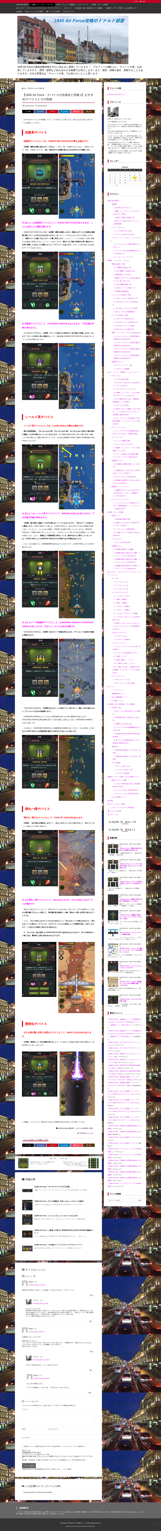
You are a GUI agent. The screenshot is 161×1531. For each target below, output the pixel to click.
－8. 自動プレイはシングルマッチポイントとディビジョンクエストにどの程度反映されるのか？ (126, 626)
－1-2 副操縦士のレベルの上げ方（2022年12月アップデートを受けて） (126, 472)
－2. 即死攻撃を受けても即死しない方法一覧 (126, 719)
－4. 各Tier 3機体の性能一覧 (122, 284)
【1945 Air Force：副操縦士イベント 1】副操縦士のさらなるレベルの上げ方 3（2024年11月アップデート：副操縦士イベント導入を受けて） (124, 1022)
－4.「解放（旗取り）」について (123, 660)
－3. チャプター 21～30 (120, 589)
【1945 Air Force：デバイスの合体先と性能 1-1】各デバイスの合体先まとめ (130, 883)
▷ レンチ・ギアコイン (117, 227)
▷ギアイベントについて (118, 427)
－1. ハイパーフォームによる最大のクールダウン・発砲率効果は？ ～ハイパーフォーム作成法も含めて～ (126, 505)
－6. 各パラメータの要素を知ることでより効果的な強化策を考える (126, 741)
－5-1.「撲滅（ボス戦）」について (124, 663)
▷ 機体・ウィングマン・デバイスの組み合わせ (125, 333)
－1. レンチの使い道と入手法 (122, 231)
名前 (24, 1429)
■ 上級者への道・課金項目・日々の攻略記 (121, 704)
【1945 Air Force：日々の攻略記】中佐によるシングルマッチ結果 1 (59, 1201)
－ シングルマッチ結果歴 (121, 773)
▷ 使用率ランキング (117, 362)
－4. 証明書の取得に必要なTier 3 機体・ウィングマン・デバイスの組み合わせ (126, 567)
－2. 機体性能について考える (122, 274)
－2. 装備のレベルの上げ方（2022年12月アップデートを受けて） (126, 524)
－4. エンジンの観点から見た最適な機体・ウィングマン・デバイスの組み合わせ (126, 455)
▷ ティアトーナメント (117, 676)
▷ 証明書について (116, 546)
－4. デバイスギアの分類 (121, 405)
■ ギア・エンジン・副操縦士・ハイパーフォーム (123, 372)
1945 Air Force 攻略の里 (37, 88)
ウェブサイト (26, 1438)
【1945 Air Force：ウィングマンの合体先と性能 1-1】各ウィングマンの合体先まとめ (130, 865)
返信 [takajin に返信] (91, 1295)
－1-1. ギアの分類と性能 (121, 379)
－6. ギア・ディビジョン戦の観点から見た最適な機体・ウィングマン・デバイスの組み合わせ (126, 421)
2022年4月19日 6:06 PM (36, 1332)
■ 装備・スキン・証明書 (115, 512)
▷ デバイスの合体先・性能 (119, 315)
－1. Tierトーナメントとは (121, 679)
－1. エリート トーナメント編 (122, 365)
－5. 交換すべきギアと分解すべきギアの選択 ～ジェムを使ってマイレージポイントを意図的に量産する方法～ (126, 411)
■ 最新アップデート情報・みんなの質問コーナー (123, 777)
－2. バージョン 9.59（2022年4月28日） (126, 790)
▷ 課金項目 (114, 746)
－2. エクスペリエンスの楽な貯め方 (124, 477)
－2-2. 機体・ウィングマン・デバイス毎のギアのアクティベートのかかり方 (126, 394)
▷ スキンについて (116, 539)
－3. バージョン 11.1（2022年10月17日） (126, 793)
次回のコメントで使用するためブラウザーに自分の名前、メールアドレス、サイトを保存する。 (55, 1446)
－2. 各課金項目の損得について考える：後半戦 (126, 758)
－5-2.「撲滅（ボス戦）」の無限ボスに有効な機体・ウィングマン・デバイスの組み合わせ (126, 669)
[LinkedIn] (64, 111)
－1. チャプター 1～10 (120, 582)
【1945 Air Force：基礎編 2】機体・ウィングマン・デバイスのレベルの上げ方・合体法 (130, 916)
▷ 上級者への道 (115, 707)
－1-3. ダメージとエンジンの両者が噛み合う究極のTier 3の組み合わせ (126, 350)
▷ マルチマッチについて (118, 632)
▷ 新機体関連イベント (117, 693)
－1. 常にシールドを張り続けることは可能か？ (126, 712)
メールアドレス (53, 1429)
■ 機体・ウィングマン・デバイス (118, 260)
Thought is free (91, 1526)
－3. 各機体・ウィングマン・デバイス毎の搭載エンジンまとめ (126, 449)
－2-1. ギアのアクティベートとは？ (124, 389)
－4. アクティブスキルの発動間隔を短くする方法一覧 (126, 729)
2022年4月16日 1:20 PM (40, 1303)
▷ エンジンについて (117, 437)
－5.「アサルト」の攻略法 (121, 610)
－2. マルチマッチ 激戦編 (121, 369)
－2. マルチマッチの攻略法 (121, 639)
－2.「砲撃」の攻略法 (120, 599)
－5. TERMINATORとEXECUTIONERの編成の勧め (126, 735)
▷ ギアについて (115, 376)
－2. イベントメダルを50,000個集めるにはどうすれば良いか (126, 252)
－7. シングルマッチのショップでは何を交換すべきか (126, 618)
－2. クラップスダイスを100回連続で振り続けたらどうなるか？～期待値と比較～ (126, 432)
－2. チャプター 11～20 (120, 585)
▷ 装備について (115, 515)
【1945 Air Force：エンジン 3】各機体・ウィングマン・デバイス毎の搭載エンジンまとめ (130, 950)
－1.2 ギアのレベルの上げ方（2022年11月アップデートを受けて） (126, 384)
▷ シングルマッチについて (119, 592)
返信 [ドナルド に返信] (90, 1321)
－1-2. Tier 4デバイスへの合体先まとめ (125, 322)
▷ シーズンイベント (117, 690)
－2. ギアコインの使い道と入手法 (124, 234)
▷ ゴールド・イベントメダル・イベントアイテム (125, 239)
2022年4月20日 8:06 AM (41, 1378)
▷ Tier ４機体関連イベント (119, 697)
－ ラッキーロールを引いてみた (123, 770)
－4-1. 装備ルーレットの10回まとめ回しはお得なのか (126, 534)
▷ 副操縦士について (117, 460)
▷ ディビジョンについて (118, 643)
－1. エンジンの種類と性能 (121, 441)
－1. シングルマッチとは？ (121, 596)
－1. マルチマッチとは (120, 636)
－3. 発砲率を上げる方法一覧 (122, 724)
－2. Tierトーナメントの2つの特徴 (124, 683)
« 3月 (116, 185)
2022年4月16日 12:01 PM (37, 1285)
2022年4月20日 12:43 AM (41, 1360)
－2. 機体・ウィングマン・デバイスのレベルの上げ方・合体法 (126, 212)
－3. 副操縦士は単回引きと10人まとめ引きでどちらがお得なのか (126, 481)
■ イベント (111, 686)
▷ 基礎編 (113, 204)
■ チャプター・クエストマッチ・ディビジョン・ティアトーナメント (125, 573)
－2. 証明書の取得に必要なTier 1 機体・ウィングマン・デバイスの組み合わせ (126, 554)
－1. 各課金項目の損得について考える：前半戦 (126, 751)
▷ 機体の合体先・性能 (117, 264)
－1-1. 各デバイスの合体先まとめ (123, 319)
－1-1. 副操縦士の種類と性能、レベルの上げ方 (126, 465)
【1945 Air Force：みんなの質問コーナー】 (122, 1137)
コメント (25, 1409)
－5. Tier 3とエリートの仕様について (125, 288)
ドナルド (91, 1133)
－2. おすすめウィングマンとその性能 (125, 308)
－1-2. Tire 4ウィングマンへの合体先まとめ (126, 303)
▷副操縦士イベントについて (119, 486)
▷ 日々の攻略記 (115, 763)
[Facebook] (40, 111)
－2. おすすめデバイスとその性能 (124, 326)
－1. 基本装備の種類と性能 (121, 519)
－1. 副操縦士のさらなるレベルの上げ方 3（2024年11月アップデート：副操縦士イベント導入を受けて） (126, 493)
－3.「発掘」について (120, 656)
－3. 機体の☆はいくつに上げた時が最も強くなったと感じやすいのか (126, 279)
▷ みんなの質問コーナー (118, 797)
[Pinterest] (52, 111)
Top (25, 88)
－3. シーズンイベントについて (123, 257)
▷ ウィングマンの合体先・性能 (120, 295)
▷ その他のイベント (117, 700)
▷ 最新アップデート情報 (118, 780)
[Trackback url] (58, 1492)
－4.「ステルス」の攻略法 (121, 606)
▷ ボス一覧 (114, 578)
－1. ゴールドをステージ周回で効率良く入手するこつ (126, 245)
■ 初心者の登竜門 (113, 200)
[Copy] (89, 111)
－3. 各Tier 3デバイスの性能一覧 (123, 329)
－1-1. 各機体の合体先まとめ (122, 267)
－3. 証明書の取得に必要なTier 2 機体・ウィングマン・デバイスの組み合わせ (126, 560)
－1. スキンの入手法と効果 (121, 542)
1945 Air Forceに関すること (117, 94)
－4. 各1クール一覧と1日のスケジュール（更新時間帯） (126, 222)
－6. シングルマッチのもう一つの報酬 (125, 613)
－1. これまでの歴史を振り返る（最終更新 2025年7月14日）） (126, 785)
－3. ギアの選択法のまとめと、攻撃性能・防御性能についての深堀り (126, 400)
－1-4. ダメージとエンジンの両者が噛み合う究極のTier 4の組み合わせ (126, 357)
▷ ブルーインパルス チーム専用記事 (122, 807)
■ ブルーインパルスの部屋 (116, 804)
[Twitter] (28, 111)
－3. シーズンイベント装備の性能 (124, 529)
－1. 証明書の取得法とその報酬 (123, 549)
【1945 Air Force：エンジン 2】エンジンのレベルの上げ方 (56, 1216)
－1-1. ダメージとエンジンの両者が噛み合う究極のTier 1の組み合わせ (126, 337)
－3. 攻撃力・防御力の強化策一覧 (124, 217)
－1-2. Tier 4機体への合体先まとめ (124, 271)
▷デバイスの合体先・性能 (84, 1128)
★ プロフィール (113, 814)
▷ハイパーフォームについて (119, 499)
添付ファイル (26, 1450)
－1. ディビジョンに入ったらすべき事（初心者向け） (126, 648)
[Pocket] (77, 111)
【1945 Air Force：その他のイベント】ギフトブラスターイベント (58, 1245)
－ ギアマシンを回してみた (121, 766)
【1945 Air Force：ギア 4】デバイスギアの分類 (51, 1187)
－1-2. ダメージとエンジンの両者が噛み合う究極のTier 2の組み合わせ (126, 344)
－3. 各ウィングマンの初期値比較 (124, 312)
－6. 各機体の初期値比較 (121, 291)
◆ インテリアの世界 (114, 811)
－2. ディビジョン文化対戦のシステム (125, 653)
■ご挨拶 (110, 800)
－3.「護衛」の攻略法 (120, 603)
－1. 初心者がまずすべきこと (122, 207)
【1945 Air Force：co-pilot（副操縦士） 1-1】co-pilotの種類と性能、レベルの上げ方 (130, 983)
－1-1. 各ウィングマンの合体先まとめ (125, 298)
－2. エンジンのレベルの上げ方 (123, 444)
